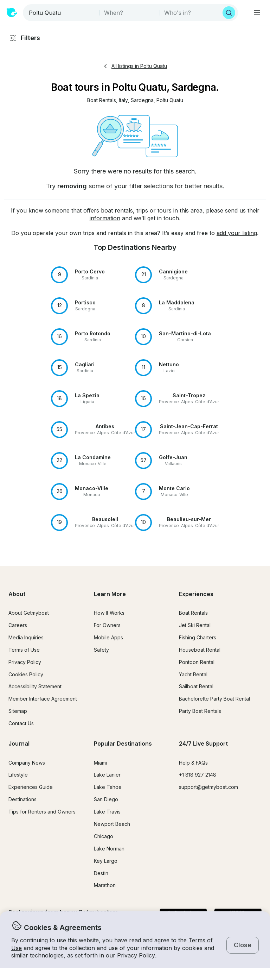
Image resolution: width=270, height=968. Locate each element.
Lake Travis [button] (107, 812)
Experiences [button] (196, 593)
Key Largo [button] (105, 861)
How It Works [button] (109, 613)
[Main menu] (257, 12)
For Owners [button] (107, 625)
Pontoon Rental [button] (196, 662)
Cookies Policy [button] (25, 674)
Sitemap (17, 711)
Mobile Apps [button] (108, 637)
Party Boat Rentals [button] (200, 711)
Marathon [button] (105, 885)
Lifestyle (18, 775)
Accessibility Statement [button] (35, 686)
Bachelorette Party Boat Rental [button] (214, 699)
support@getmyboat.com (208, 787)
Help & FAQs (193, 763)
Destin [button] (101, 873)
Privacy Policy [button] (136, 955)
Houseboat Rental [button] (199, 650)
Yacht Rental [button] (193, 674)
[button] (101, 100)
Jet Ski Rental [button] (195, 625)
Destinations (22, 799)
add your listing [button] (237, 232)
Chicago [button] (103, 836)
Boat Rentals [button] (193, 613)
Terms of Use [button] (24, 650)
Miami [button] (100, 763)
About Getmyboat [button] (28, 613)
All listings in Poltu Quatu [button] (135, 66)
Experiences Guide (30, 787)
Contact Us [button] (21, 723)
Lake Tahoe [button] (108, 787)
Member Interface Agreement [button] (42, 699)
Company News (26, 763)
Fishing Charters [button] (197, 637)
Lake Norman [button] (109, 849)
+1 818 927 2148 (197, 775)
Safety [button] (101, 650)
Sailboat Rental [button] (196, 686)
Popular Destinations (123, 743)
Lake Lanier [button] (107, 775)
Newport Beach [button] (112, 824)
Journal (19, 743)
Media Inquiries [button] (26, 637)
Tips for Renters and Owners (42, 812)
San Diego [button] (106, 799)
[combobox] (62, 12)
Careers (17, 625)
